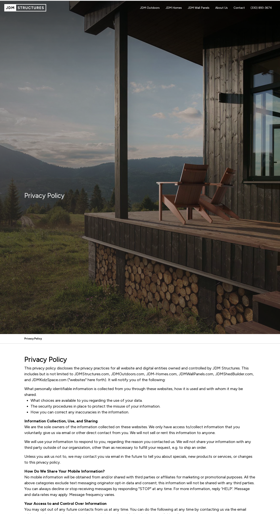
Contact (239, 8)
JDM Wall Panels (198, 8)
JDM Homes (173, 8)
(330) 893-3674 (261, 8)
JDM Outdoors (150, 8)
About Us (221, 8)
